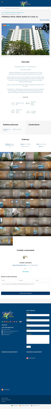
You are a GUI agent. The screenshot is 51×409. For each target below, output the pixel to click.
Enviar (28, 346)
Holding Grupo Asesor (8, 332)
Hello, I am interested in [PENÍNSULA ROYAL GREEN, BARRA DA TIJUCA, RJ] (25, 287)
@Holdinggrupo (6, 334)
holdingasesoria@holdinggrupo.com (10, 331)
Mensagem (29, 333)
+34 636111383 (6, 329)
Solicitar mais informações (26, 293)
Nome (28, 313)
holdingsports (6, 389)
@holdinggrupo (31, 358)
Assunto (28, 328)
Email (28, 323)
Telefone (28, 318)
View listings (25, 271)
